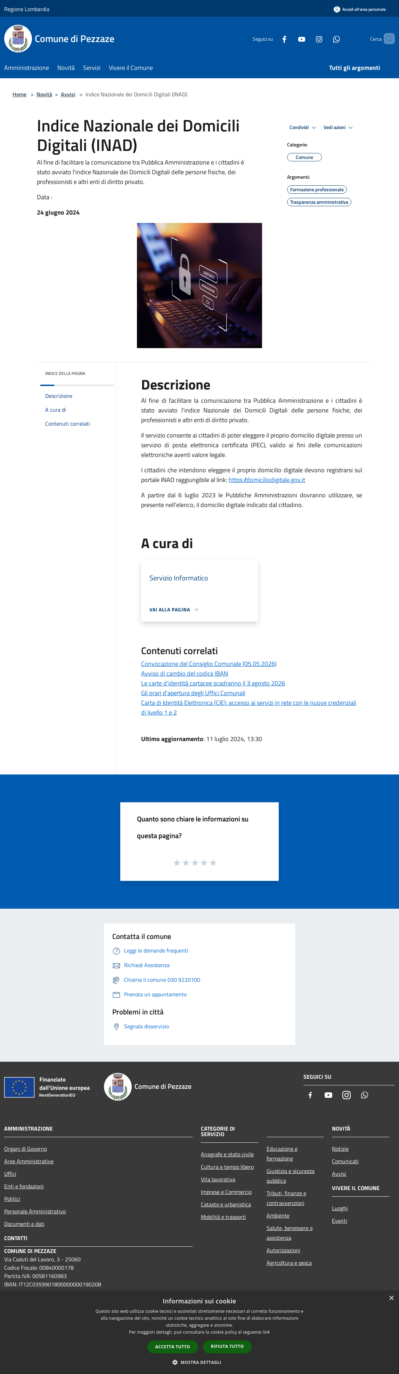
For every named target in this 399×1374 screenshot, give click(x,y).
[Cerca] (386, 38)
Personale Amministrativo (35, 1211)
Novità (44, 94)
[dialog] (199, 1332)
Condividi (304, 127)
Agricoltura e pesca (289, 1263)
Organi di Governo (25, 1148)
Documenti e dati (24, 1224)
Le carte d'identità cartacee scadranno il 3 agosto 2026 (213, 683)
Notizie (340, 1148)
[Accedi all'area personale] (360, 9)
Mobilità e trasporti (223, 1217)
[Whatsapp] (325, 38)
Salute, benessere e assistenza (290, 1233)
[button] (199, 1362)
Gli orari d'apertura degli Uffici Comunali (193, 693)
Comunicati (345, 1161)
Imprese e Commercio (226, 1192)
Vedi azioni (339, 127)
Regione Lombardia (26, 9)
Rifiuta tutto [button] (227, 1346)
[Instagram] (307, 38)
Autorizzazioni (283, 1250)
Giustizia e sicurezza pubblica (291, 1176)
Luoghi (340, 1208)
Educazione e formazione (282, 1153)
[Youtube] (290, 38)
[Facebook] (272, 38)
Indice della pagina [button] (65, 373)
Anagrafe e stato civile (227, 1154)
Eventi (339, 1220)
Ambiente (278, 1215)
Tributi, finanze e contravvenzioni (286, 1198)
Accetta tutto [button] (172, 1347)
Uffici (10, 1174)
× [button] (391, 1298)
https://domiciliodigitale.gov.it (267, 479)
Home (19, 94)
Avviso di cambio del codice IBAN (184, 673)
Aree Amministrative (29, 1161)
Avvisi (68, 94)
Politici (12, 1199)
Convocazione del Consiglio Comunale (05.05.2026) (209, 663)
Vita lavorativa (218, 1179)
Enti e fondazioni (24, 1186)
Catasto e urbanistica (226, 1204)
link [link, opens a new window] (266, 1332)
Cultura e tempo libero (227, 1167)
